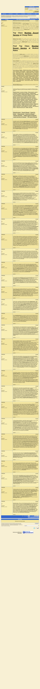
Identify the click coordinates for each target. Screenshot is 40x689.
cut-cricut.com (27, 429)
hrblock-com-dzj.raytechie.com (23, 408)
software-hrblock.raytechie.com (29, 394)
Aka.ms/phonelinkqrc (16, 153)
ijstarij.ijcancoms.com (18, 126)
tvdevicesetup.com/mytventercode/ (30, 452)
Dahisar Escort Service (20, 78)
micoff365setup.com (16, 278)
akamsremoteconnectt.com (29, 205)
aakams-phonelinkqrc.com (26, 169)
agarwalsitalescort (4, 20)
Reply (37, 18)
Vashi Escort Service (28, 74)
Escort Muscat (25, 112)
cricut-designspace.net (18, 315)
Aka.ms (30, 167)
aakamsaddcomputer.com (29, 163)
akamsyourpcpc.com (21, 214)
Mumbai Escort (26, 29)
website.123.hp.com (23, 304)
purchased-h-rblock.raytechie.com (28, 397)
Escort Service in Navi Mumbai (24, 79)
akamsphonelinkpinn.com (16, 193)
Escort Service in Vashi (20, 74)
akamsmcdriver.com (35, 226)
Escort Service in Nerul (29, 80)
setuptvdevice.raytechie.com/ (32, 466)
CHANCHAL (3, 119)
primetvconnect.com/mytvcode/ (31, 465)
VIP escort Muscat (32, 117)
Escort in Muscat (30, 114)
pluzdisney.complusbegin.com (24, 511)
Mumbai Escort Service (17, 22)
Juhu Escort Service (28, 72)
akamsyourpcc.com (16, 183)
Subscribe (36, 523)
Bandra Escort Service (20, 73)
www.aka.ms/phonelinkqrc (33, 227)
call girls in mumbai (36, 517)
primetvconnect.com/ (19, 463)
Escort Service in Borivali (30, 75)
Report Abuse (20, 533)
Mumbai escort (22, 54)
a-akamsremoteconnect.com (22, 224)
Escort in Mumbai (16, 60)
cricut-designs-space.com (33, 332)
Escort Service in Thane (29, 73)
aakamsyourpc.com (19, 178)
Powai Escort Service (27, 77)
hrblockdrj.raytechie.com (16, 348)
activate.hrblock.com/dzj (17, 409)
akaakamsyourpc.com (16, 197)
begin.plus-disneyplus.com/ (27, 443)
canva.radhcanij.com (21, 344)
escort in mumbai (30, 517)
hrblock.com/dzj (30, 409)
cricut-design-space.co (22, 320)
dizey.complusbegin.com (31, 509)
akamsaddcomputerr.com (16, 199)
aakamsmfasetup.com (18, 155)
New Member (37, 11)
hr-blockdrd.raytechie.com (26, 362)
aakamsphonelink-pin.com (27, 208)
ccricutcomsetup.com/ (17, 427)
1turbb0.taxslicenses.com (34, 490)
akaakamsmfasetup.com (26, 181)
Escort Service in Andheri (20, 71)
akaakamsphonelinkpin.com (28, 195)
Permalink (36, 20)
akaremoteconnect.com (20, 138)
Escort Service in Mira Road (29, 78)
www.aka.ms (15, 252)
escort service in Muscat (19, 117)
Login (37, 9)
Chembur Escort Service (21, 75)
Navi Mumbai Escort (20, 80)
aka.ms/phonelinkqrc (16, 211)
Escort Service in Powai (18, 77)
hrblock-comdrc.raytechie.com (30, 390)
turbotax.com (23, 494)
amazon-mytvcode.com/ (26, 303)
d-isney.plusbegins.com (32, 506)
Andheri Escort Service (30, 71)
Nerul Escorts (18, 81)
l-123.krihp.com (22, 305)
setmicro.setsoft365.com (16, 289)
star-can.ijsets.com (19, 136)
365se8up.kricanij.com (26, 292)
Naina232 (2, 86)
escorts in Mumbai (26, 23)
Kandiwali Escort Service (33, 76)
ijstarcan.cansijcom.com (26, 123)
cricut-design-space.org (34, 328)
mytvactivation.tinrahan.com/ (17, 454)
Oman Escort (21, 114)
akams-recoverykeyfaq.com (17, 268)
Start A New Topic (33, 18)
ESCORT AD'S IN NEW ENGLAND (14, 524)
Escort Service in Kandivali (23, 76)
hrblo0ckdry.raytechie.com (17, 373)
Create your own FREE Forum (17, 532)
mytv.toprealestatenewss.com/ (19, 479)
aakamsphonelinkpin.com (23, 153)
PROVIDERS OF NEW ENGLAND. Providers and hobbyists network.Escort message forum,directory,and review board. (18, 15)
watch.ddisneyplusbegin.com (17, 482)
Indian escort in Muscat (30, 115)
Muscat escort (17, 112)
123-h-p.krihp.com (17, 307)
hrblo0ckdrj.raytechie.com (30, 414)
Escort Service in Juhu (20, 72)
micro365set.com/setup (18, 280)
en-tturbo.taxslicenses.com (30, 494)
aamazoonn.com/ (32, 301)
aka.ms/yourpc (35, 150)
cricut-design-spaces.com (23, 316)
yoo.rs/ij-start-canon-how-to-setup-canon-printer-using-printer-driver (25, 438)
